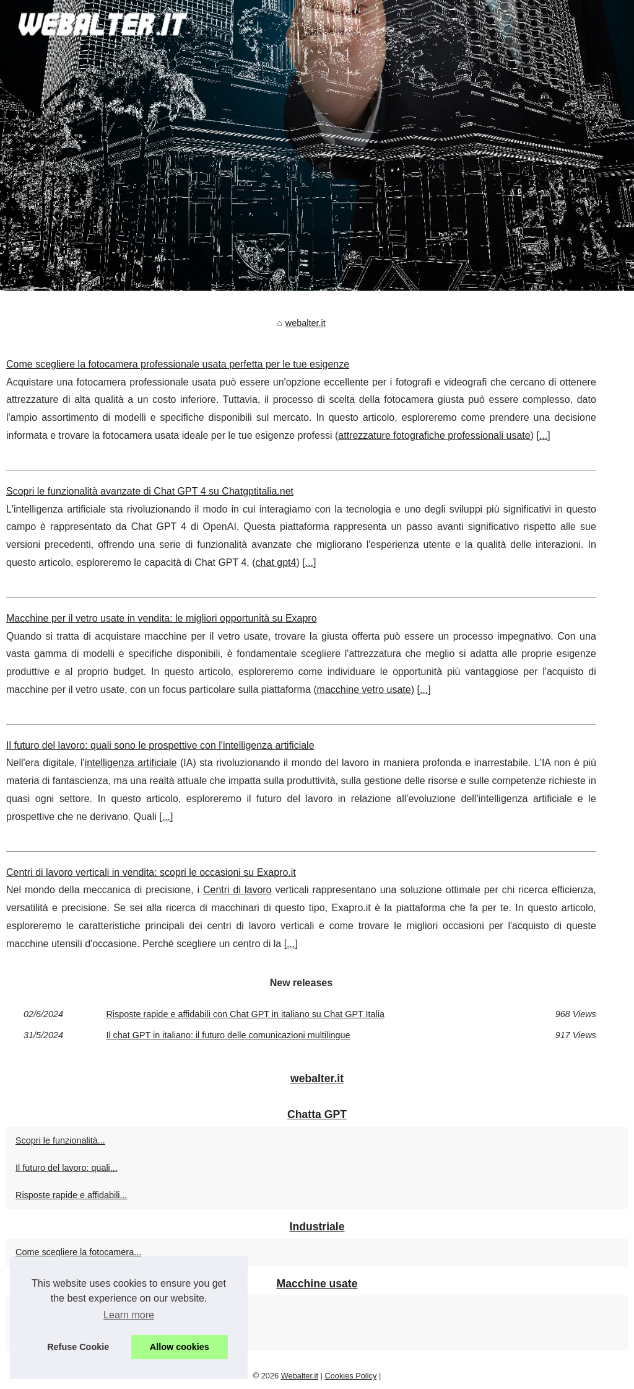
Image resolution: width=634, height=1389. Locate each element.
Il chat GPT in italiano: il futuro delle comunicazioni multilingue (228, 1035)
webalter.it (305, 323)
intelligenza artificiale (131, 762)
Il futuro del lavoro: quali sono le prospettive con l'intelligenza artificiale (160, 745)
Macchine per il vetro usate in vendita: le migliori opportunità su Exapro (161, 618)
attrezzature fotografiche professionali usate (434, 435)
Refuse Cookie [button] (78, 1347)
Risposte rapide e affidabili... (71, 1195)
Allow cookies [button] (179, 1347)
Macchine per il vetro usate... (72, 1309)
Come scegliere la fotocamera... (78, 1252)
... (543, 435)
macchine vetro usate (364, 689)
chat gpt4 (276, 562)
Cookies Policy (350, 1375)
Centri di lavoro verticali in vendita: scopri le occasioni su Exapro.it (151, 872)
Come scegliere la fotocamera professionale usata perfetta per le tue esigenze (177, 364)
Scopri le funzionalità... (60, 1140)
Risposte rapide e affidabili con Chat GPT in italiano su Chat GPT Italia (245, 1014)
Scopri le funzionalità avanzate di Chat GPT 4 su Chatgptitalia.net (149, 491)
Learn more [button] (128, 1315)
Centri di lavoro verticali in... (70, 1337)
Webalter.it (299, 1375)
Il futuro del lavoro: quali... (66, 1168)
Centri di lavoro (237, 889)
